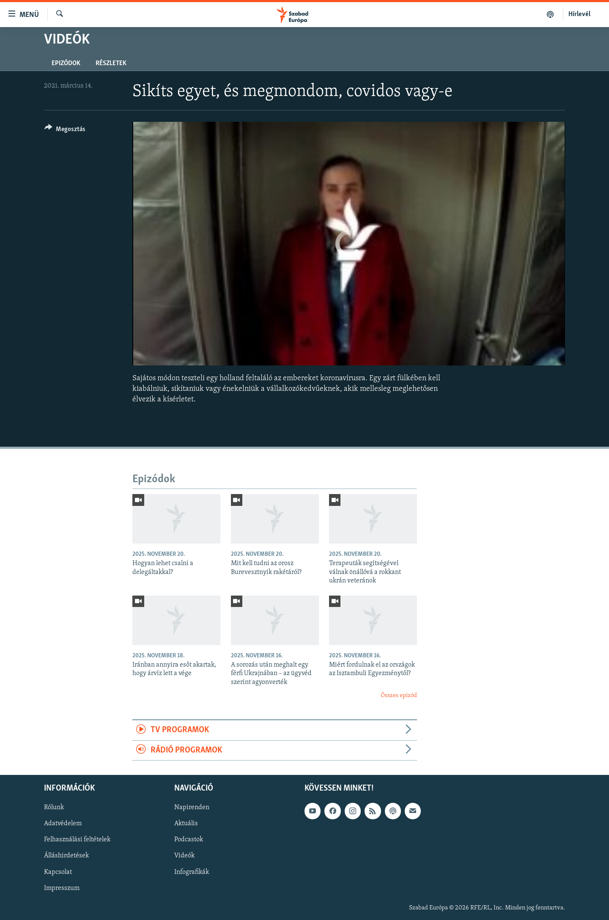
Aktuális (186, 824)
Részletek (111, 63)
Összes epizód (399, 695)
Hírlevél (579, 14)
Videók (184, 856)
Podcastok (188, 840)
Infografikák (191, 872)
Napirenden (191, 808)
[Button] (64, 130)
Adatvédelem (63, 824)
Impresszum (62, 888)
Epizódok (66, 63)
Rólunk (54, 808)
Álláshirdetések (66, 856)
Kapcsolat (58, 872)
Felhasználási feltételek (77, 840)
